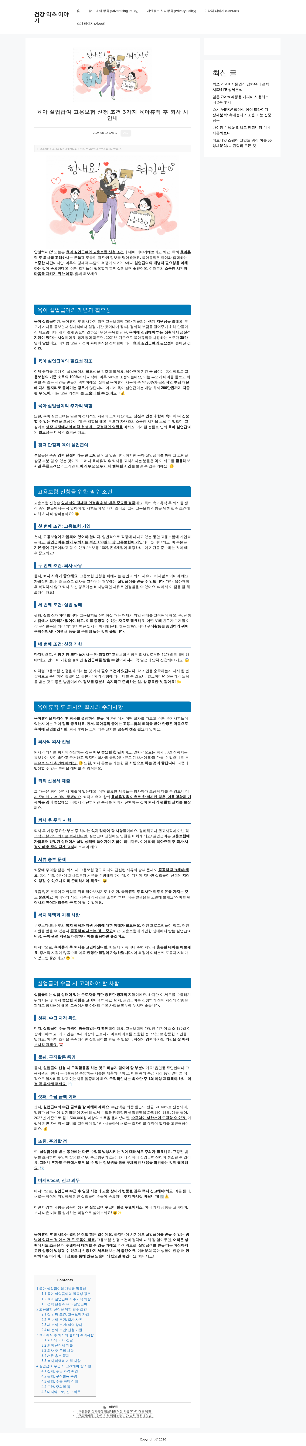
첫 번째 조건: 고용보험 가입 (65, 1314)
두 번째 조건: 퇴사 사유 (61, 1319)
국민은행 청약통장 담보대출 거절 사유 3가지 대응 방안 (115, 1411)
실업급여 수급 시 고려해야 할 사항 (63, 1366)
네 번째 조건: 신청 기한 (61, 1329)
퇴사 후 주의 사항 (57, 1350)
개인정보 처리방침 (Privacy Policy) (171, 11)
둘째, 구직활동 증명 (59, 1376)
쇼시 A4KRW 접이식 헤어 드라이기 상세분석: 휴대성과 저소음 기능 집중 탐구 (241, 115)
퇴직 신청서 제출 (57, 1345)
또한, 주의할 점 (55, 1386)
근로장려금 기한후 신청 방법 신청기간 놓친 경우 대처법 (115, 1415)
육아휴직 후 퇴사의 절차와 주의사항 (65, 1335)
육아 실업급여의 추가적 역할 (66, 1299)
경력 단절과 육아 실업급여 (64, 1304)
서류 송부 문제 (55, 1355)
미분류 (113, 1407)
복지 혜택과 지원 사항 (61, 1360)
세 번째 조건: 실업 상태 (61, 1324)
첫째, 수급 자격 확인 (59, 1371)
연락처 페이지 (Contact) (221, 11)
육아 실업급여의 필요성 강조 (66, 1293)
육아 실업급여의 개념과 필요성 (61, 1288)
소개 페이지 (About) (91, 23)
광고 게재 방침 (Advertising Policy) (113, 11)
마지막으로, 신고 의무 (61, 1391)
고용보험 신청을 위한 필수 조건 (61, 1309)
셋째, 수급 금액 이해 (59, 1381)
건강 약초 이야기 (51, 17)
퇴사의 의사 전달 (57, 1340)
